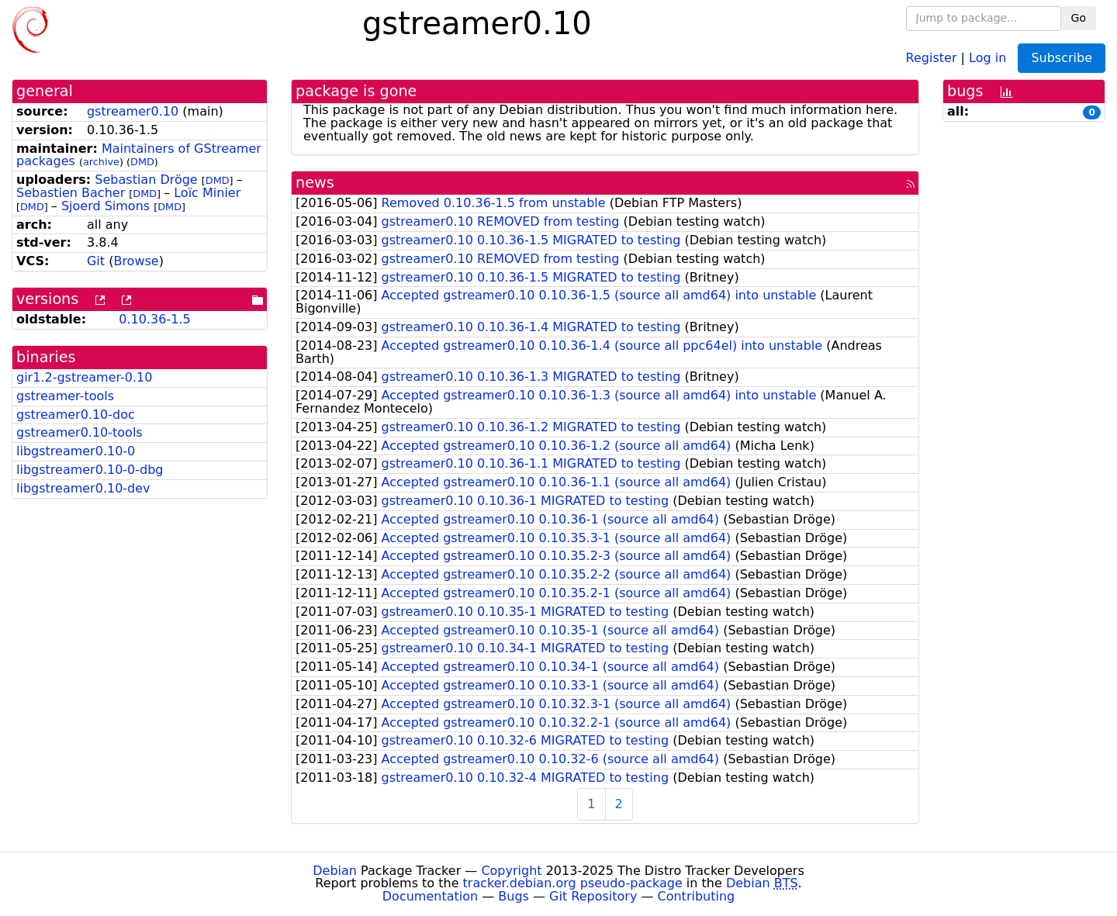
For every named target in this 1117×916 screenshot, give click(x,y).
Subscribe (1061, 57)
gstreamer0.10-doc (75, 414)
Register (931, 57)
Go (1078, 18)
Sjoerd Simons (105, 206)
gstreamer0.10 (132, 111)
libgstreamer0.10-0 (75, 451)
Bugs (513, 896)
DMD (142, 162)
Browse (135, 261)
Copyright (511, 870)
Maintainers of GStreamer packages (138, 155)
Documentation (430, 896)
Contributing (696, 896)
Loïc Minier (207, 192)
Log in (987, 57)
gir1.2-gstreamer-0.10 (84, 377)
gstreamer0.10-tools (79, 432)
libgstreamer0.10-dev (83, 488)
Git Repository (593, 896)
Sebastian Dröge (146, 179)
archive (101, 162)
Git (96, 261)
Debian (335, 870)
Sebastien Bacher (70, 192)
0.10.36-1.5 (154, 319)
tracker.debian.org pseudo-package (573, 883)
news (315, 183)
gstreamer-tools (65, 396)
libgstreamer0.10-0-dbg (90, 469)
